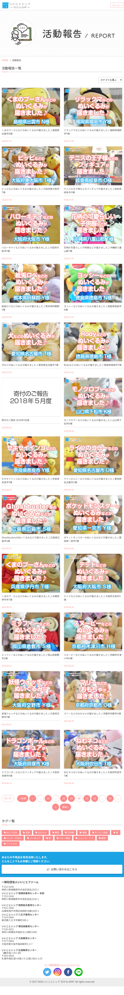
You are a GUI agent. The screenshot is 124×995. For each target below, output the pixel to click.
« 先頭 (23, 798)
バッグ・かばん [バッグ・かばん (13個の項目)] (13, 838)
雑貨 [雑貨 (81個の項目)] (57, 832)
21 (87, 798)
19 (71, 798)
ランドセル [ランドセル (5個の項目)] (11, 843)
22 (94, 798)
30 (110, 798)
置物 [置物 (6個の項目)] (103, 838)
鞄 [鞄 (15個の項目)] (117, 832)
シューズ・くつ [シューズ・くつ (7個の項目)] (85, 838)
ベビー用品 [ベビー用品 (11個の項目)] (64, 838)
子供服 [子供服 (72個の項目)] (70, 832)
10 (48, 798)
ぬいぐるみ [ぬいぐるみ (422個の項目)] (11, 832)
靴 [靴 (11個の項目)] (50, 838)
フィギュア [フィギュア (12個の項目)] (35, 838)
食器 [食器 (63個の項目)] (84, 832)
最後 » (65, 807)
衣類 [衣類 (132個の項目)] (27, 832)
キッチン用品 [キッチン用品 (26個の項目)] (101, 832)
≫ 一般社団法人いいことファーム (62, 964)
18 (63, 798)
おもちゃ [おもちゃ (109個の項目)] (42, 832)
